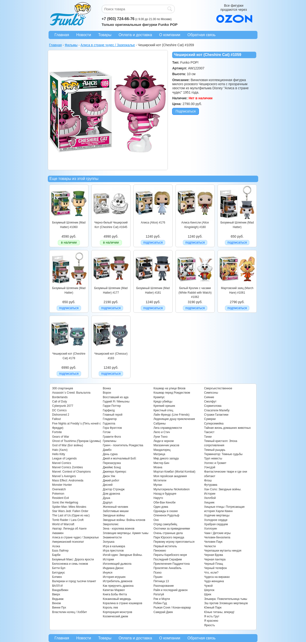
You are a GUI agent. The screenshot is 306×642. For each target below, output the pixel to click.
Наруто (158, 498)
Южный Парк (213, 607)
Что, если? (211, 572)
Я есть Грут (211, 616)
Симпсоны (211, 392)
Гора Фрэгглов (112, 428)
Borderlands (60, 397)
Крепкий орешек (164, 406)
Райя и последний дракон (170, 590)
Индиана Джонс (113, 568)
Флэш (208, 480)
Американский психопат (68, 541)
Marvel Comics (61, 463)
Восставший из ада (115, 397)
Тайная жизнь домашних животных (227, 428)
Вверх (56, 594)
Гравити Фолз (112, 436)
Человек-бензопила (217, 537)
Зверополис (111, 524)
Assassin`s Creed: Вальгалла (71, 392)
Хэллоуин (210, 528)
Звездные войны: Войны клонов (124, 520)
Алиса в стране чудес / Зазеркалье (75, 537)
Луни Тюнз (160, 436)
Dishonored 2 (60, 414)
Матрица (159, 454)
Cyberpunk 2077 (62, 406)
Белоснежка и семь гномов (70, 563)
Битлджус (58, 572)
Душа (106, 498)
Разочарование (163, 585)
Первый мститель (165, 546)
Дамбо (107, 450)
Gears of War (60, 436)
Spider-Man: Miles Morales (69, 506)
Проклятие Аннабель (167, 568)
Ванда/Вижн (60, 590)
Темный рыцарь (214, 450)
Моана (157, 467)
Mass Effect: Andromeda (67, 480)
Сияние (209, 397)
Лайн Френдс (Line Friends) (171, 414)
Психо (157, 572)
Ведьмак (58, 599)
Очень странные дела (168, 533)
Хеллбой (210, 498)
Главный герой (112, 414)
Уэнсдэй (209, 467)
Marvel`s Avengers (64, 476)
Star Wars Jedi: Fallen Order (70, 511)
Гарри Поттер (112, 406)
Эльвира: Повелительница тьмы (225, 599)
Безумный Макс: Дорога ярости (73, 559)
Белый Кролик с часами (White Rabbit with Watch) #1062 (195, 292)
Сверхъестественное (218, 388)
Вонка (107, 388)
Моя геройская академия (170, 476)
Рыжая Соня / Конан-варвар (172, 607)
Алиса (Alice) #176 (153, 222)
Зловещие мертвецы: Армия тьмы (125, 533)
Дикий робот (111, 480)
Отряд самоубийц (165, 524)
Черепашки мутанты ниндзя (222, 550)
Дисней (108, 484)
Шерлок (209, 590)
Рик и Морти (161, 599)
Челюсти (210, 546)
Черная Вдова (213, 555)
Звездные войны (114, 515)
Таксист (209, 432)
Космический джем (115, 616)
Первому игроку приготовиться (174, 541)
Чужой (208, 585)
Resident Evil (60, 498)
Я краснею (211, 620)
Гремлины (109, 441)
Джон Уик (109, 476)
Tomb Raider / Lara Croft (67, 520)
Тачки (208, 436)
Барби (56, 555)
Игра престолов (113, 550)
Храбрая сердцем (216, 524)
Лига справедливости (167, 428)
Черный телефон (215, 568)
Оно (156, 520)
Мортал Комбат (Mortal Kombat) (174, 471)
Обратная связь (201, 35)
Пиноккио (159, 550)
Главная (62, 35)
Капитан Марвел (114, 590)
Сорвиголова (212, 406)
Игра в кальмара (114, 546)
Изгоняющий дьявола (117, 563)
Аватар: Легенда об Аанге (69, 528)
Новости (83, 35)
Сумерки (210, 419)
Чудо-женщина (214, 581)
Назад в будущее (164, 493)
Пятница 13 (161, 581)
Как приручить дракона (118, 585)
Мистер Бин (161, 463)
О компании (169, 35)
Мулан (157, 484)
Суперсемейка (214, 423)
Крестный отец (163, 410)
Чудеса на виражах (217, 577)
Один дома (160, 506)
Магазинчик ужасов (166, 445)
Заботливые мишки (116, 511)
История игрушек (114, 577)
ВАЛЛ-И (57, 585)
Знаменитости (112, 537)
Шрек (207, 594)
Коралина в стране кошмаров (122, 603)
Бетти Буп (58, 568)
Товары (104, 35)
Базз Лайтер (60, 550)
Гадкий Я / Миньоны (116, 401)
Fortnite (57, 432)
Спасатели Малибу (217, 410)
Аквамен (58, 533)
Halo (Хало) (60, 450)
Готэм (106, 432)
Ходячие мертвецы (217, 515)
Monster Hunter (62, 484)
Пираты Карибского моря (170, 555)
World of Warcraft (63, 524)
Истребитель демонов (117, 581)
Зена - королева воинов (118, 528)
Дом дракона (111, 493)
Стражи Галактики (216, 414)
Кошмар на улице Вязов (169, 388)
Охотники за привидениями (171, 528)
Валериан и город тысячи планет (74, 581)
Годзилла (109, 423)
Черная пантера (215, 559)
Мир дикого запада (166, 458)
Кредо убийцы (162, 401)
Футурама (210, 484)
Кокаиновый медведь (117, 599)
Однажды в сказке (165, 511)
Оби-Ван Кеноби (164, 502)
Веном (56, 603)
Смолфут (210, 401)
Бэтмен (57, 577)
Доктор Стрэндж (114, 489)
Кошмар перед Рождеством (171, 392)
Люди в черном (163, 441)
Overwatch (59, 489)
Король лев (110, 607)
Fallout (56, 419)
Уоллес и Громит (215, 463)
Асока (56, 546)
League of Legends (64, 458)
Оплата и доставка (135, 35)
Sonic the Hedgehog (65, 502)
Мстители (159, 480)
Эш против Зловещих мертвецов (226, 603)
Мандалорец (161, 450)
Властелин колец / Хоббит (69, 612)
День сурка (110, 454)
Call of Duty (59, 401)
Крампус (159, 397)
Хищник (209, 502)
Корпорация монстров (117, 612)
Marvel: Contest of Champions (71, 471)
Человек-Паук (213, 541)
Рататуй (158, 594)
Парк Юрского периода (168, 537)
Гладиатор (110, 419)
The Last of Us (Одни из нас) (71, 515)
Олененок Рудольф (166, 515)
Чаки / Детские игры (217, 533)
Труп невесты (213, 458)
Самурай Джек (163, 612)
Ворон (107, 392)
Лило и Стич (161, 432)
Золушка (108, 541)
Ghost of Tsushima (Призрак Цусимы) (76, 441)
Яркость (209, 625)
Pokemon (58, 493)
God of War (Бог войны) (67, 445)
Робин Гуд (160, 603)
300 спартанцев (62, 388)
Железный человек (115, 506)
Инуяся (107, 572)
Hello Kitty (58, 454)
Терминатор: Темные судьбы (223, 454)
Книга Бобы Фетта (115, 594)
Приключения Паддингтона (171, 563)
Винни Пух (59, 607)
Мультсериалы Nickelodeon (171, 489)
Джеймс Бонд (112, 467)
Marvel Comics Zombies (67, 467)
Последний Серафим (167, 559)
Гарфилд (109, 410)
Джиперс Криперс (114, 471)
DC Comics (59, 410)
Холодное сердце (216, 520)
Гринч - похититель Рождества (123, 445)
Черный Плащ (213, 563)
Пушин (158, 577)
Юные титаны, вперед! (219, 612)
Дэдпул (107, 502)
